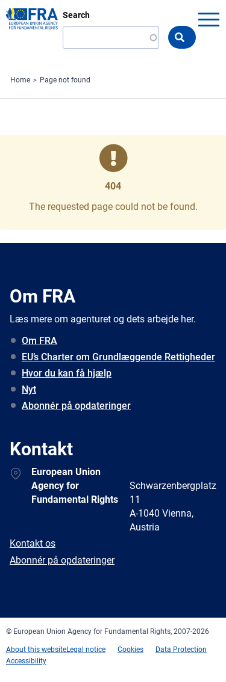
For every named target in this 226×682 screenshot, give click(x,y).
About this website (36, 649)
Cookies (130, 649)
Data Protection (181, 649)
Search (76, 15)
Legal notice (85, 649)
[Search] (111, 37)
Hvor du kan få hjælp (66, 373)
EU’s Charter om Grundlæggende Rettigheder (118, 357)
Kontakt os (32, 543)
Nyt (29, 389)
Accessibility (26, 661)
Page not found (65, 80)
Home (20, 80)
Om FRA (39, 340)
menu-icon (208, 19)
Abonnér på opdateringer (76, 405)
